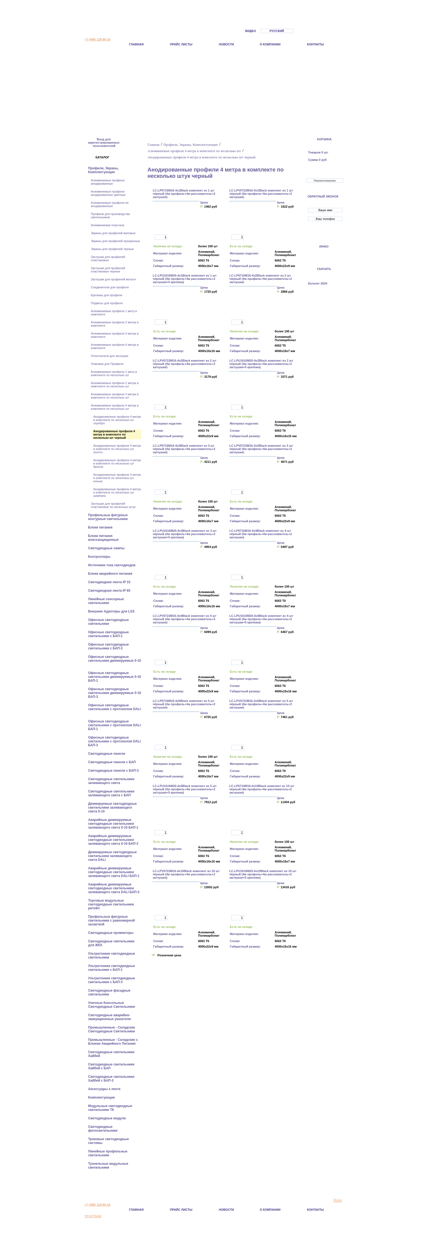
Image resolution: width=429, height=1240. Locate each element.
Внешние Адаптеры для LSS (111, 611)
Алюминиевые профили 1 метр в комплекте (114, 312)
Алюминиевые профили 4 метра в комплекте (115, 346)
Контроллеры (99, 557)
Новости (226, 44)
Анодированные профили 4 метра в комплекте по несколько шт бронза (117, 463)
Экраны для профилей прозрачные (115, 241)
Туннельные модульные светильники (108, 1165)
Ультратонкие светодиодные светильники (111, 955)
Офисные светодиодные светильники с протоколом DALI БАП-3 (114, 741)
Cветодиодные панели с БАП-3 (114, 771)
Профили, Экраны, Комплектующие (103, 170)
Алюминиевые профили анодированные (107, 182)
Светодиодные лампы (107, 548)
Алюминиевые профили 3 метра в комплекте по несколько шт (115, 396)
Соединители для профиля (110, 287)
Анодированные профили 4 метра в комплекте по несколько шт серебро (117, 420)
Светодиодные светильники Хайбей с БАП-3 (111, 1078)
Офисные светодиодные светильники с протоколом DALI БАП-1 (114, 725)
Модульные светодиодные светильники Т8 (110, 1108)
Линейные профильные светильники (107, 1153)
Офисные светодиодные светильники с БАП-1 (108, 634)
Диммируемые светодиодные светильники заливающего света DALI (112, 856)
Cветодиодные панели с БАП (112, 762)
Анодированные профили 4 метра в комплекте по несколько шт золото (117, 449)
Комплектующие (102, 1097)
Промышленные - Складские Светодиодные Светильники (112, 1029)
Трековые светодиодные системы (108, 1141)
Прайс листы (181, 44)
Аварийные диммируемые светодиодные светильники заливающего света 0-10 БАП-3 (113, 840)
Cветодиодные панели (107, 754)
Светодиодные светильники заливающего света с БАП (111, 793)
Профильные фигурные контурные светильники (108, 517)
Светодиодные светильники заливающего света (111, 781)
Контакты (315, 44)
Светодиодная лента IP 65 (109, 591)
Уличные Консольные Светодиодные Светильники (112, 1005)
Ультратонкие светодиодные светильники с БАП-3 (111, 980)
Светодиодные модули (107, 1118)
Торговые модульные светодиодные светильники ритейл (111, 904)
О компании (270, 44)
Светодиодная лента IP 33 (109, 582)
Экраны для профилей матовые (113, 233)
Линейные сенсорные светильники (106, 601)
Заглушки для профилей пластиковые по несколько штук (113, 505)
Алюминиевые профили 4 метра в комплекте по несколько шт (115, 407)
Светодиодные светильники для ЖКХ (111, 943)
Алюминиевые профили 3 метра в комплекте (115, 335)
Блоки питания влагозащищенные (104, 538)
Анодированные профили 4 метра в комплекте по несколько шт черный (114, 434)
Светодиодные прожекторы (111, 933)
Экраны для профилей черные (112, 249)
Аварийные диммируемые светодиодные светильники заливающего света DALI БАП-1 (114, 872)
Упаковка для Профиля (107, 363)
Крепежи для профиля (106, 295)
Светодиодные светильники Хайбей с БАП (111, 1066)
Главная (136, 44)
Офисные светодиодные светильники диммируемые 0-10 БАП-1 (114, 677)
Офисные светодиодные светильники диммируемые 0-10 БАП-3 (114, 693)
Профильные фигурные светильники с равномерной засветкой (111, 920)
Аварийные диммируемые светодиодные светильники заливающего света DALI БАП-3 (114, 888)
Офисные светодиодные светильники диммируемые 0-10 (114, 659)
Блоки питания (100, 527)
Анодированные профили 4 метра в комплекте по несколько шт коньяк (117, 478)
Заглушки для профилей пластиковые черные (108, 269)
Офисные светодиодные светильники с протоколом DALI (114, 707)
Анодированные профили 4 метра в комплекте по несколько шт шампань (117, 492)
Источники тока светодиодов (112, 565)
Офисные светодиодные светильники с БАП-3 (108, 646)
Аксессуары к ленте (104, 1089)
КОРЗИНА (324, 139)
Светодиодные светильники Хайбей (111, 1054)
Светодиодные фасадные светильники (109, 992)
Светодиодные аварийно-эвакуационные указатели (110, 1017)
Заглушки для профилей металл (113, 279)
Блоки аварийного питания (110, 574)
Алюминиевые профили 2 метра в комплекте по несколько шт (115, 384)
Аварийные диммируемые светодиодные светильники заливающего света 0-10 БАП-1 (113, 823)
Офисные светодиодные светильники (108, 622)
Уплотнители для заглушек (109, 356)
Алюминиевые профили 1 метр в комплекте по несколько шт (114, 373)
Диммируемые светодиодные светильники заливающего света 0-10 (112, 807)
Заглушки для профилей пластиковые (108, 258)
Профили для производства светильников (110, 215)
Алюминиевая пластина (107, 225)
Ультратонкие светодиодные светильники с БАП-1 (111, 968)
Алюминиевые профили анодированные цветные (108, 193)
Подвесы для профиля (107, 303)
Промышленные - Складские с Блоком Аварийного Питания (113, 1042)
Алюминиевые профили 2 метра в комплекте (115, 324)
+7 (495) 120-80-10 (97, 39)
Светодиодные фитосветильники (103, 1128)
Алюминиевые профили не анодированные (110, 204)
